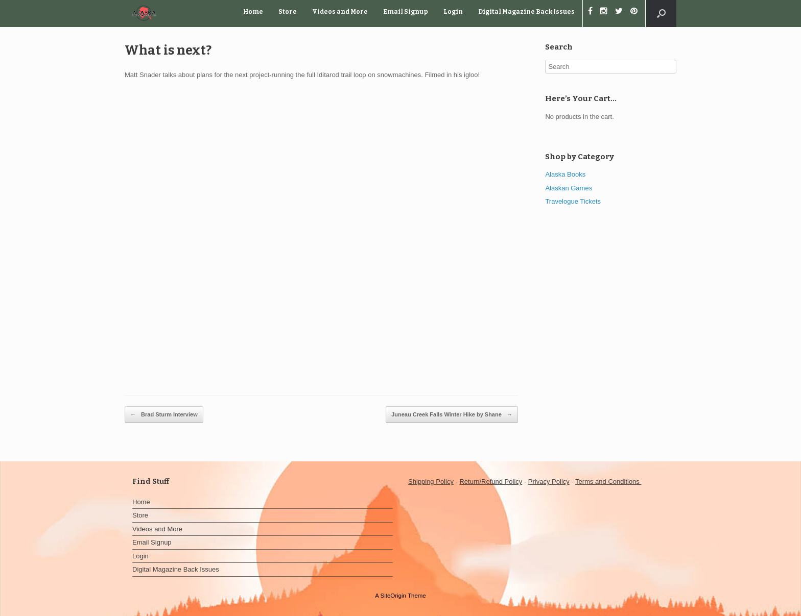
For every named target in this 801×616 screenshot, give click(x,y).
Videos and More (340, 11)
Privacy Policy (549, 481)
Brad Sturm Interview (164, 415)
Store (287, 11)
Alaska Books (565, 174)
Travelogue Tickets (573, 201)
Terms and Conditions (608, 481)
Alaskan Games (568, 188)
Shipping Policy (431, 481)
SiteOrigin (393, 596)
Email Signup (405, 11)
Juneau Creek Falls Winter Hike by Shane (451, 415)
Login (453, 11)
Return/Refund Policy (490, 481)
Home (253, 11)
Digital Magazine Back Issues (526, 11)
